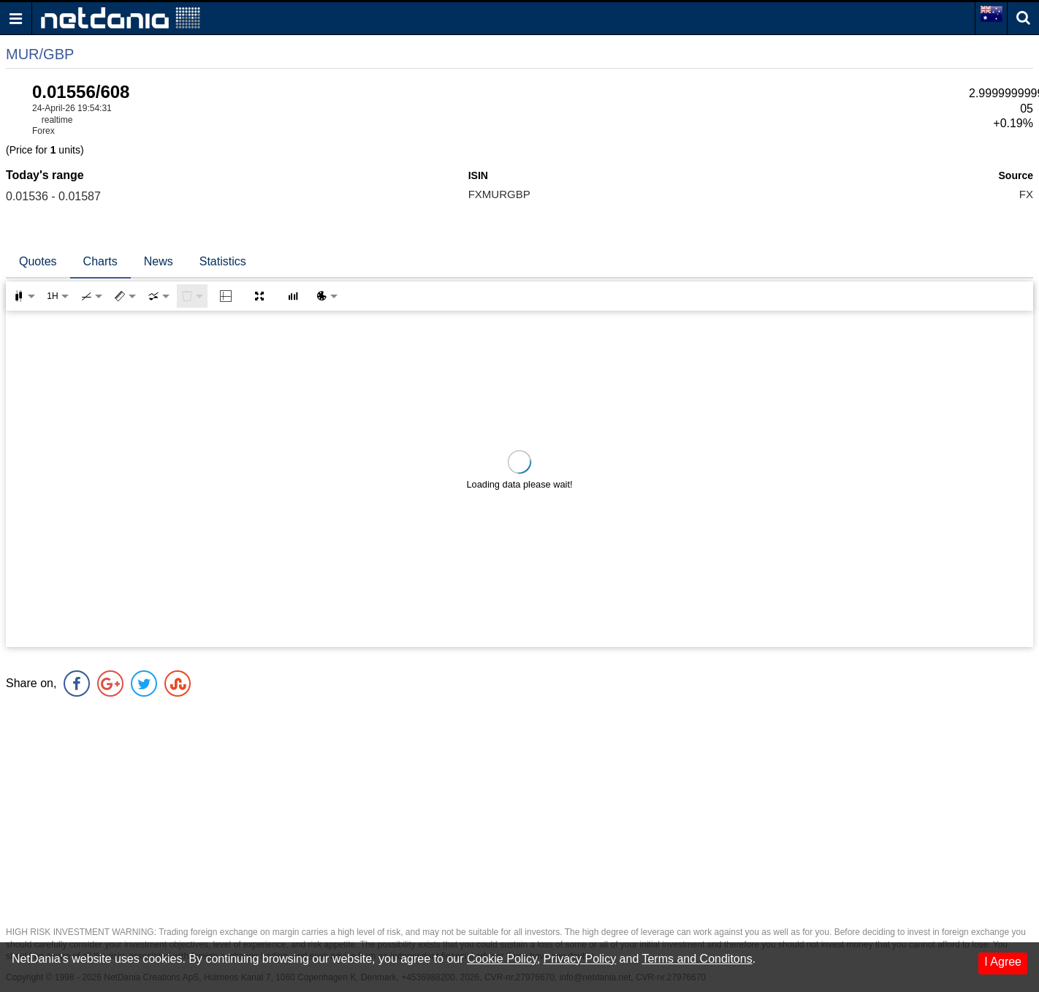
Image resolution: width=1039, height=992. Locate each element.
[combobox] (158, 296)
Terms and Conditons (697, 959)
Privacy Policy (580, 959)
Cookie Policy (502, 959)
